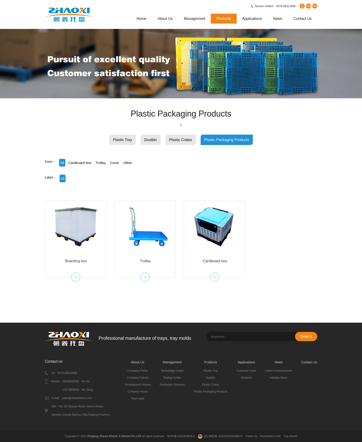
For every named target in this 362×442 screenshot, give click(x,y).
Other (128, 163)
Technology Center (172, 370)
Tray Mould (290, 436)
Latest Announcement (278, 370)
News (277, 19)
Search (306, 336)
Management (194, 19)
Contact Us (302, 19)
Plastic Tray (122, 140)
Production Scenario (172, 384)
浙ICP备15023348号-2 (181, 436)
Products (223, 19)
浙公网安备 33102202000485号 (223, 436)
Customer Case (246, 370)
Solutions (246, 377)
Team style (137, 398)
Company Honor (137, 391)
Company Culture (137, 377)
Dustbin (150, 140)
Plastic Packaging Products (226, 140)
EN (315, 6)
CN (308, 6)
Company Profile (137, 370)
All (62, 163)
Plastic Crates (180, 140)
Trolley (101, 163)
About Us (165, 19)
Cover (114, 163)
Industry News (278, 377)
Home (142, 19)
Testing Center (172, 377)
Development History (137, 384)
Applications (252, 19)
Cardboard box (79, 163)
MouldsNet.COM (270, 436)
